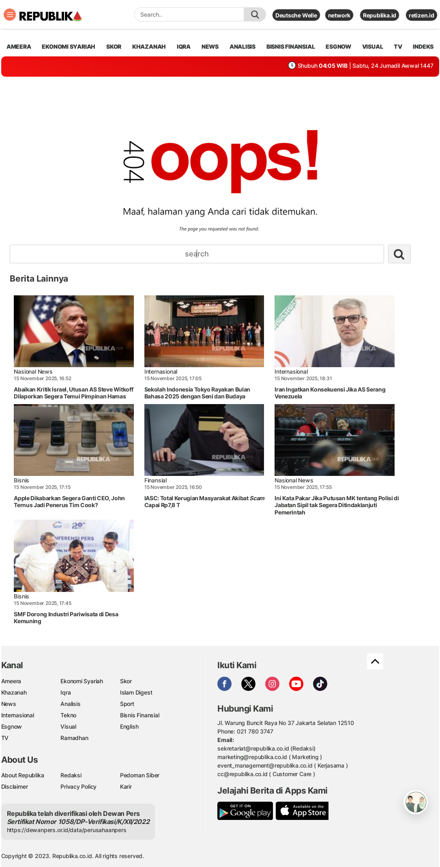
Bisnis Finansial (290, 46)
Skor (126, 681)
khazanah (149, 46)
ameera (18, 46)
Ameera (11, 681)
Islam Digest (136, 692)
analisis (242, 46)
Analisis (70, 703)
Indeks (423, 46)
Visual (68, 726)
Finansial (155, 480)
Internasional (160, 371)
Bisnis (21, 480)
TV (398, 46)
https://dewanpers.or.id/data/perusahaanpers (67, 829)
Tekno (68, 715)
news (210, 46)
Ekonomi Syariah (68, 46)
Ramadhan (74, 737)
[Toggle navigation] (9, 14)
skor (113, 46)
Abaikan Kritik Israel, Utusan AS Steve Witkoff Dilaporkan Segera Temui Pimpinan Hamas (73, 393)
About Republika (22, 775)
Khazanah (14, 692)
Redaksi (71, 775)
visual (372, 46)
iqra (184, 46)
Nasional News (33, 371)
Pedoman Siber (139, 775)
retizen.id (421, 15)
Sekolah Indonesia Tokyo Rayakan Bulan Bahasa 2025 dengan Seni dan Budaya (197, 393)
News (8, 703)
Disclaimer (14, 786)
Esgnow (11, 726)
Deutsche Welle (296, 15)
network (339, 15)
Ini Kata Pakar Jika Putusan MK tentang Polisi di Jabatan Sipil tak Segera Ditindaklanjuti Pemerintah (337, 505)
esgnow (338, 46)
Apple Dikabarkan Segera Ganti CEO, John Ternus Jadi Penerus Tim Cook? (69, 502)
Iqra (65, 692)
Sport (127, 703)
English (129, 726)
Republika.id (379, 15)
